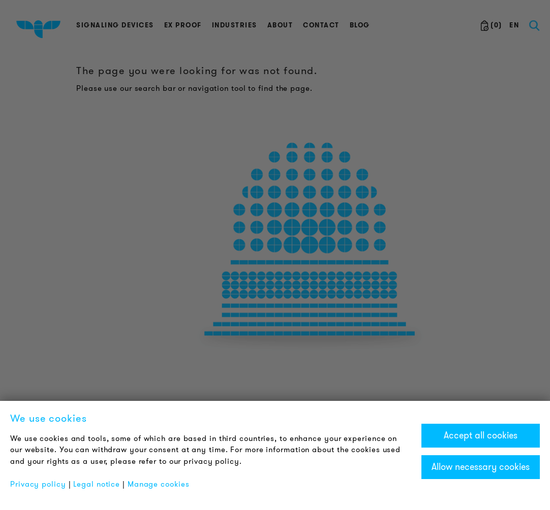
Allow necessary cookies (481, 466)
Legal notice (96, 484)
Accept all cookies (480, 435)
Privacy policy (38, 484)
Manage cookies (159, 484)
